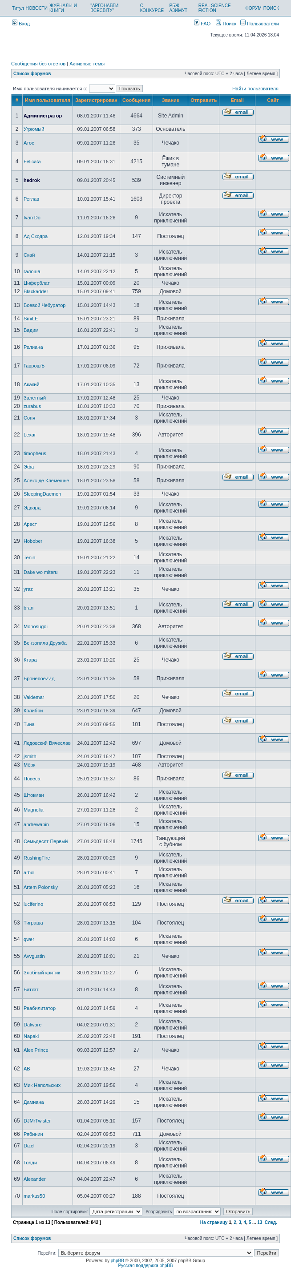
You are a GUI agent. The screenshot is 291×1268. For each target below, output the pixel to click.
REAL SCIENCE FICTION (214, 8)
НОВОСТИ (37, 8)
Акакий (32, 384)
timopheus (35, 453)
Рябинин (33, 1134)
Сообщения (136, 100)
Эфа (29, 466)
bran (28, 607)
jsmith (30, 756)
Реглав (31, 199)
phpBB (117, 1260)
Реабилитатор (40, 1008)
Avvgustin (34, 956)
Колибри (33, 710)
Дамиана (34, 1102)
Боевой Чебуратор (44, 305)
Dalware (32, 1024)
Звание (170, 100)
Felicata (32, 161)
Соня (29, 417)
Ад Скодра (36, 236)
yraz (28, 589)
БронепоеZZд (39, 678)
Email (236, 100)
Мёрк (29, 764)
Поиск (226, 23)
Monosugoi (36, 626)
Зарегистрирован (96, 100)
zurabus (32, 406)
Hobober (33, 541)
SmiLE (31, 318)
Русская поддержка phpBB (145, 1265)
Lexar (30, 434)
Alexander (35, 1179)
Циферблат (37, 283)
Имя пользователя (47, 100)
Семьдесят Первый (46, 841)
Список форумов (32, 73)
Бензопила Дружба (45, 643)
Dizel (29, 1145)
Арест (30, 524)
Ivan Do (32, 217)
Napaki (31, 1036)
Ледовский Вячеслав (47, 743)
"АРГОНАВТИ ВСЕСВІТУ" (104, 8)
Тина (29, 724)
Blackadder (36, 291)
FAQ (202, 23)
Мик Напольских (42, 1085)
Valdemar (34, 697)
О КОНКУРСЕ (152, 8)
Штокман (34, 795)
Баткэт (31, 989)
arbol (29, 872)
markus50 (34, 1196)
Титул (18, 8)
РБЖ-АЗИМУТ (179, 8)
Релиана (33, 347)
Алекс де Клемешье (46, 480)
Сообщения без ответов (38, 63)
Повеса (32, 778)
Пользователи (259, 23)
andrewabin (36, 824)
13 (259, 1222)
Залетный (35, 397)
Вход (21, 23)
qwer (29, 939)
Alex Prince (36, 1050)
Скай (29, 255)
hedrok (32, 180)
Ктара (30, 659)
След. (271, 1222)
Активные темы (87, 63)
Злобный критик (42, 972)
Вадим (31, 330)
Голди (30, 1162)
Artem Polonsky (41, 887)
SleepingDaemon (42, 494)
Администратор (43, 115)
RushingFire (37, 857)
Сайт (273, 100)
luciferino (33, 904)
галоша (32, 271)
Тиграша (33, 922)
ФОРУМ (253, 8)
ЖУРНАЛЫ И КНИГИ (63, 8)
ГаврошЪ (34, 365)
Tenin (29, 557)
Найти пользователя (255, 88)
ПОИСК (271, 8)
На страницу (214, 1222)
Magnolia (34, 809)
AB (27, 1068)
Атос (29, 142)
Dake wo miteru (40, 572)
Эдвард (32, 507)
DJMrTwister (37, 1120)
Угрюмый (34, 129)
